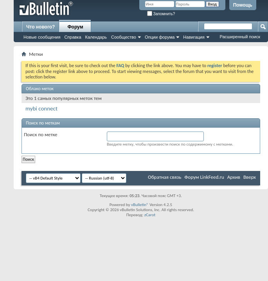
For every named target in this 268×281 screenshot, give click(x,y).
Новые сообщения (41, 37)
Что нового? (40, 27)
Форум (75, 27)
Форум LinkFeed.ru (204, 177)
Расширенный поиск (239, 36)
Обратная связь (164, 177)
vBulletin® (140, 204)
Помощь (242, 5)
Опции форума (159, 37)
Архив (233, 177)
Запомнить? (161, 14)
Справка (72, 37)
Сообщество (123, 37)
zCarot (150, 214)
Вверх (249, 177)
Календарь (96, 37)
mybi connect (41, 108)
